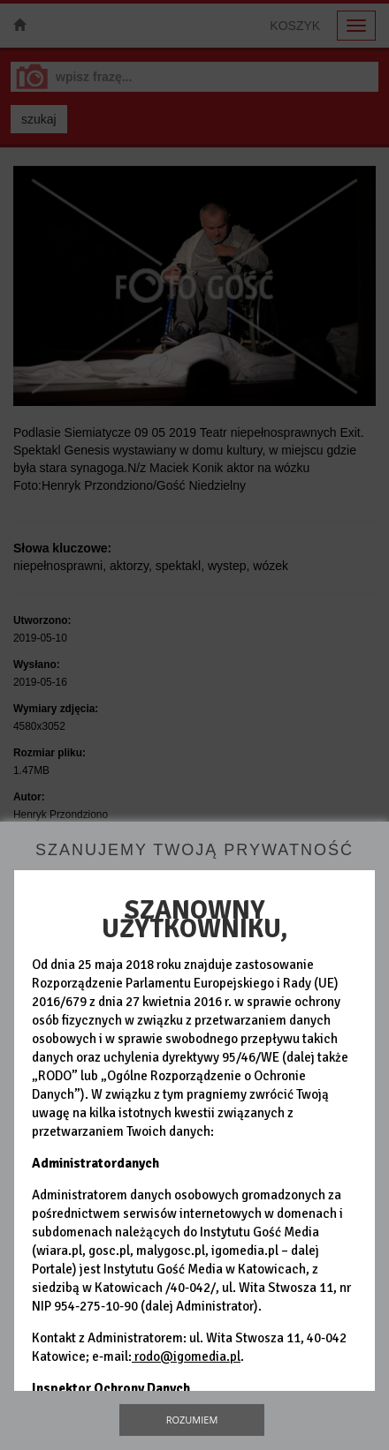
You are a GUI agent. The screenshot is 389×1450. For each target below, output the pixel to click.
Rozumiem (192, 1419)
